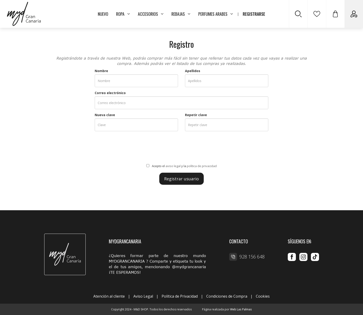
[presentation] (181, 148)
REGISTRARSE (254, 14)
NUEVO (103, 14)
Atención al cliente (109, 296)
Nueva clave (105, 115)
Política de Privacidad (180, 296)
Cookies (263, 296)
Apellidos (192, 71)
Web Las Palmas (241, 309)
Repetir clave (196, 115)
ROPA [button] (123, 14)
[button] (335, 14)
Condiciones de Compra (226, 296)
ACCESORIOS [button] (151, 14)
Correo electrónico (110, 93)
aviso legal (173, 166)
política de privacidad (202, 166)
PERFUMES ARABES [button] (215, 14)
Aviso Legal (143, 296)
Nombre (101, 71)
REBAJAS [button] (181, 14)
